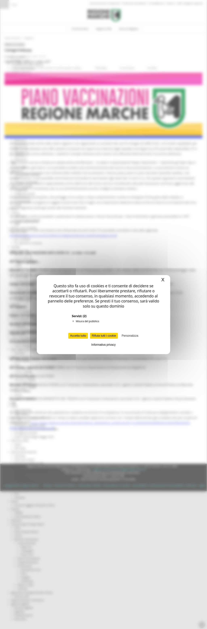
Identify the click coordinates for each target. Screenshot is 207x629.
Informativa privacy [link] (103, 344)
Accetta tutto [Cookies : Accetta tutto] (78, 335)
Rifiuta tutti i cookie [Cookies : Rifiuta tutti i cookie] (104, 335)
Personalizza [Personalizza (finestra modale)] (130, 335)
